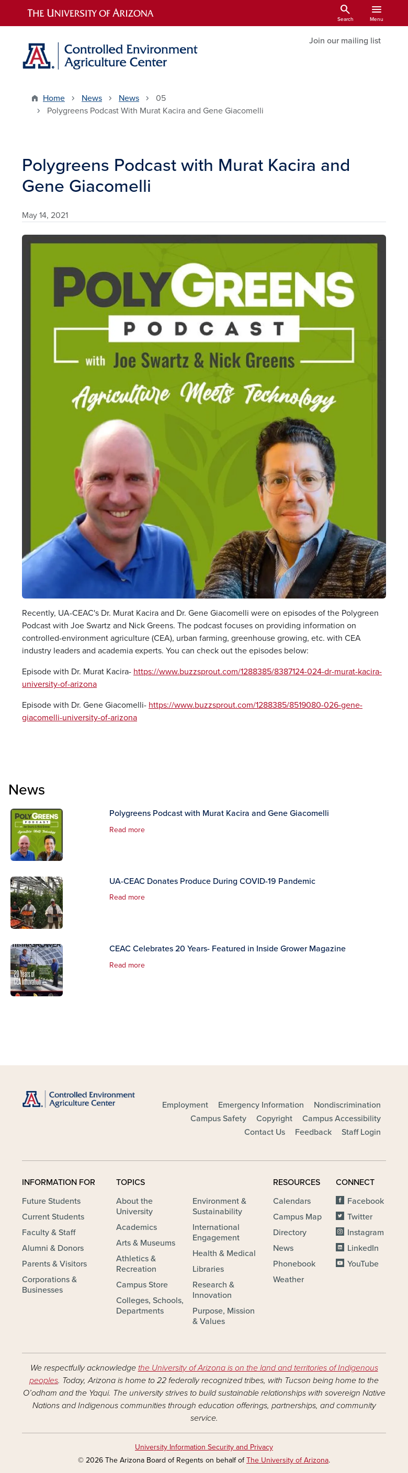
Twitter (359, 1217)
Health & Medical (224, 1253)
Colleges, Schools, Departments (150, 1305)
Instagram (365, 1232)
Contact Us (264, 1132)
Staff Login (361, 1132)
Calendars (292, 1201)
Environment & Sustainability (219, 1206)
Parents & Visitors (54, 1264)
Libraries (208, 1269)
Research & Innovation (213, 1290)
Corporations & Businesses (49, 1284)
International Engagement (216, 1232)
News (92, 98)
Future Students (51, 1201)
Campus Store (142, 1285)
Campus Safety (218, 1118)
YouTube (363, 1264)
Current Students (53, 1217)
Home (54, 98)
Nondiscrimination (347, 1105)
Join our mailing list (345, 41)
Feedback (313, 1132)
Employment (185, 1105)
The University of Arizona (287, 1460)
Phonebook (294, 1264)
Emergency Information (261, 1105)
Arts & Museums (145, 1243)
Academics (136, 1227)
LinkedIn (363, 1248)
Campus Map (297, 1217)
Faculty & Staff (48, 1232)
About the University (134, 1206)
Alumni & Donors (53, 1248)
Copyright (274, 1118)
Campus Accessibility (341, 1118)
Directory (290, 1232)
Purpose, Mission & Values (223, 1316)
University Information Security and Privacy (204, 1447)
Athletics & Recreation (136, 1263)
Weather (288, 1279)
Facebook (365, 1201)
